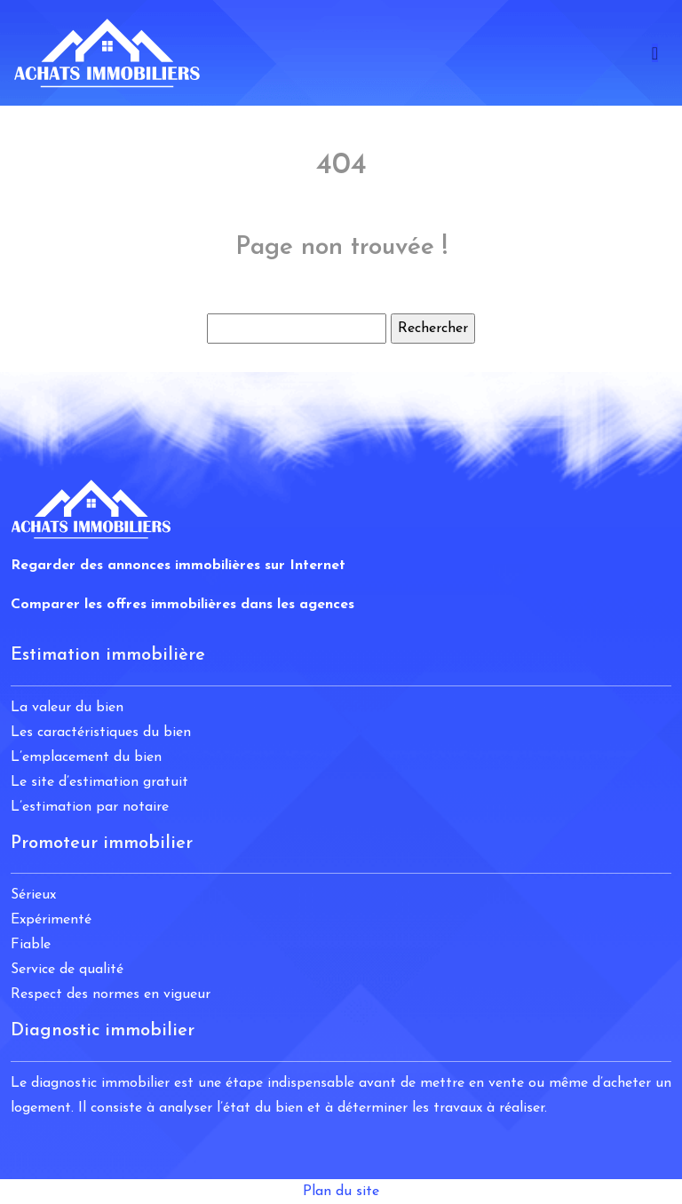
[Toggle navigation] (655, 53)
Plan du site (341, 1191)
